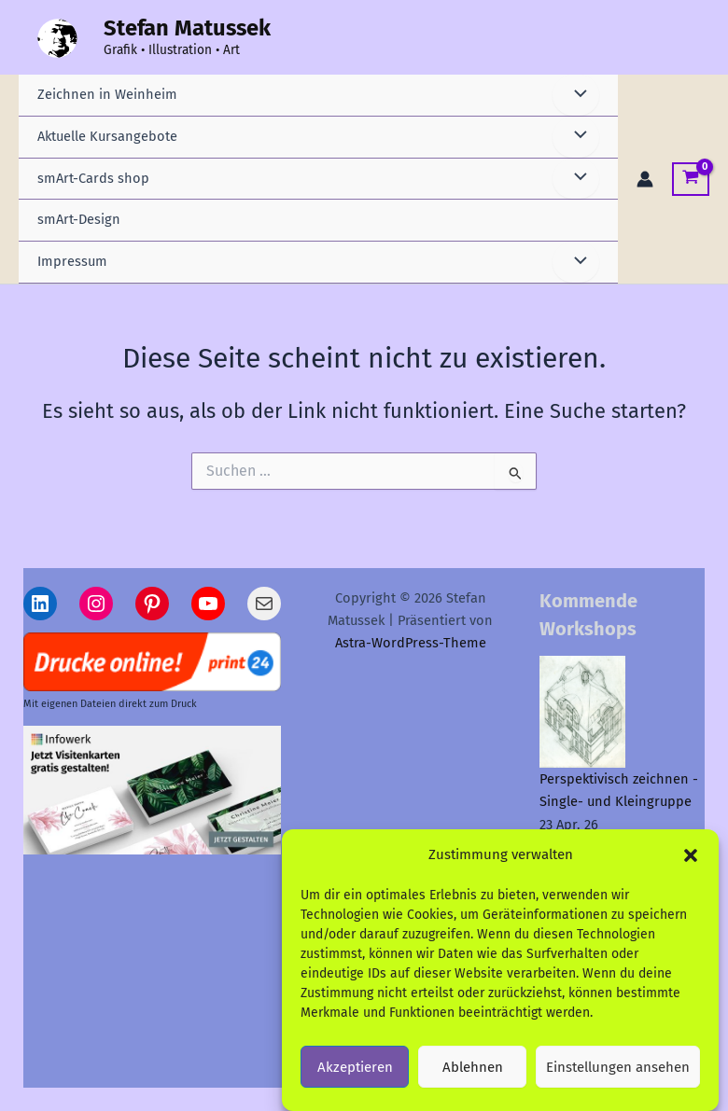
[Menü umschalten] (576, 95)
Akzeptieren (355, 1075)
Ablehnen (472, 1075)
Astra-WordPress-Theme (410, 642)
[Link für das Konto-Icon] (645, 179)
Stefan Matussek (187, 28)
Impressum (72, 261)
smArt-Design (78, 219)
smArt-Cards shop (93, 178)
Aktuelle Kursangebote (107, 136)
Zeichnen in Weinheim (107, 94)
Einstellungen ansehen (618, 1075)
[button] (690, 863)
